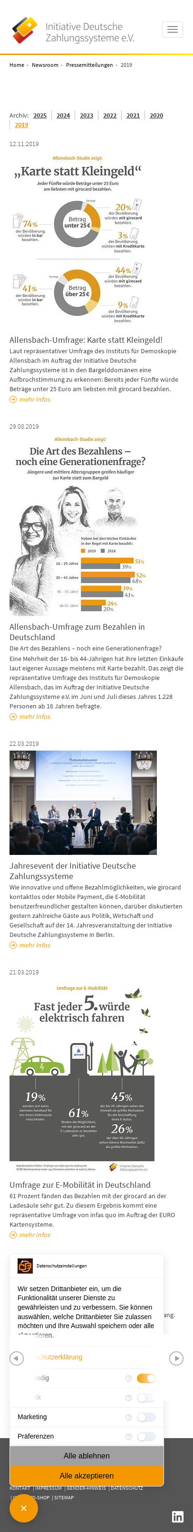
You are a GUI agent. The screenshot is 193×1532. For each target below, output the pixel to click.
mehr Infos (34, 399)
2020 (156, 115)
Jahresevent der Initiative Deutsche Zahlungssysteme (73, 870)
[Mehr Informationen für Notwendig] (129, 1378)
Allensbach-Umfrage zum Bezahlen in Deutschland (77, 631)
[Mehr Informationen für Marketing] (129, 1417)
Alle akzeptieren (86, 1476)
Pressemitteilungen (89, 64)
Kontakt (20, 1488)
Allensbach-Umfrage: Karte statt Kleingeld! (86, 339)
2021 (133, 115)
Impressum (48, 1488)
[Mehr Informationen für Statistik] (129, 1398)
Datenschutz (127, 1488)
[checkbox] (146, 1417)
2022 (109, 115)
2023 (86, 115)
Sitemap (64, 1497)
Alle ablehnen (87, 1456)
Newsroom (45, 64)
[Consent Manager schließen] (24, 1508)
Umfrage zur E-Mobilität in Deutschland (80, 1184)
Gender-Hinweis (86, 1488)
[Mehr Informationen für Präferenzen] (129, 1436)
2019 (21, 124)
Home (17, 64)
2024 (63, 115)
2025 (40, 115)
